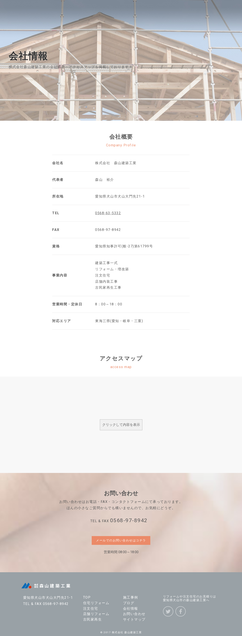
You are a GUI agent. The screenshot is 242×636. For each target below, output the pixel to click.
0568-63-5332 (108, 213)
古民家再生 (92, 619)
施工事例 (130, 597)
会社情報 (130, 608)
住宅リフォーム (96, 603)
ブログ (128, 603)
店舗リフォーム (96, 614)
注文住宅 (90, 608)
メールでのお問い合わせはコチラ (121, 540)
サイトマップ (134, 619)
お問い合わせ (134, 614)
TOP (87, 597)
